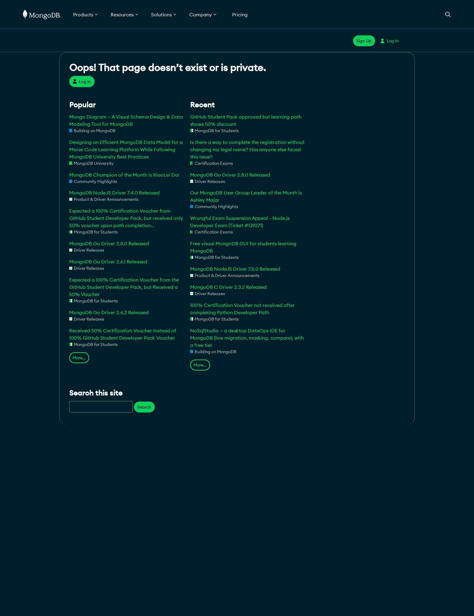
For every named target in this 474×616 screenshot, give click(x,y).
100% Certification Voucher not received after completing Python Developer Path (242, 308)
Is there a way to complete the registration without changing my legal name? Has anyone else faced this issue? (247, 149)
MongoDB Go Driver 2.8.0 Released (109, 243)
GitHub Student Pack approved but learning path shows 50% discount (245, 120)
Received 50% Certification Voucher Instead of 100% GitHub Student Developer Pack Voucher (122, 334)
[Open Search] (448, 14)
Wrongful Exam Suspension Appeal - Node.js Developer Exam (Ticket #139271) (240, 221)
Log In (389, 41)
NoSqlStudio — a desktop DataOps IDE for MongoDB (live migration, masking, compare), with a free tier (247, 338)
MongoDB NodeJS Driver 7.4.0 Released (114, 193)
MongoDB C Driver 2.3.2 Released (228, 287)
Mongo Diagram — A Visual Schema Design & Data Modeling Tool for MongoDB (126, 120)
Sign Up (364, 41)
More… (79, 357)
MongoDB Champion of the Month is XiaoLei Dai (124, 175)
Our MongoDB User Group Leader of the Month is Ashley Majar (246, 196)
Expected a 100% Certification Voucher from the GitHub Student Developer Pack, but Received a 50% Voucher (124, 287)
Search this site (95, 393)
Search (144, 407)
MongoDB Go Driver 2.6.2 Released (109, 312)
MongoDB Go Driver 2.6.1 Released (108, 262)
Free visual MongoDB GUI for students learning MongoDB (243, 247)
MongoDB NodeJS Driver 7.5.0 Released (235, 269)
